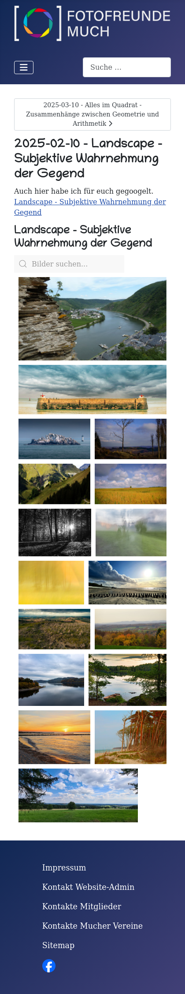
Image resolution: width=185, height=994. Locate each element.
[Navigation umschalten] (23, 67)
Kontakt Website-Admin (88, 887)
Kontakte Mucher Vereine (92, 926)
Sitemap (58, 945)
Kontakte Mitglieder (82, 907)
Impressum (64, 868)
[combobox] (127, 67)
